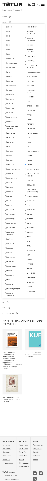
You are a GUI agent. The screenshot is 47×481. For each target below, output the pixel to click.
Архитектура (38, 445)
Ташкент (30, 228)
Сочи (29, 205)
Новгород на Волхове (32, 66)
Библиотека (8, 10)
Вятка (9, 146)
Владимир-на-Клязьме (12, 127)
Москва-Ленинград (11, 294)
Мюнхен (30, 45)
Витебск (10, 113)
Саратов (30, 180)
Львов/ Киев (11, 257)
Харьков (30, 264)
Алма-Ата (10, 58)
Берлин (10, 76)
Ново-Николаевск (33, 72)
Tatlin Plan (23, 452)
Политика (6, 459)
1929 (8, 40)
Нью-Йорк (30, 85)
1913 (8, 36)
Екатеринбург (12, 178)
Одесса (29, 101)
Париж (29, 115)
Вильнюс (10, 108)
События (36, 456)
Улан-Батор (31, 250)
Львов (9, 252)
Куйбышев (11, 228)
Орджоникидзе (32, 106)
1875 (8, 31)
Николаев (30, 56)
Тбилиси (30, 232)
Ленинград (11, 243)
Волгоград (11, 133)
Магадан (10, 262)
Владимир (11, 122)
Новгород (30, 61)
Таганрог (30, 214)
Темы (35, 441)
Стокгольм (31, 210)
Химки (29, 268)
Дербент (10, 160)
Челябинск (31, 277)
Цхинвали (31, 273)
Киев (9, 201)
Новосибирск (32, 76)
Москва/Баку (31, 27)
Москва (10, 284)
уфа (28, 255)
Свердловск (31, 185)
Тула (29, 246)
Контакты (6, 445)
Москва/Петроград (31, 39)
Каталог (23, 441)
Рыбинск (30, 155)
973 (8, 54)
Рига (28, 146)
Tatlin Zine (23, 456)
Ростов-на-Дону (33, 151)
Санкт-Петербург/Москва (33, 175)
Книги (21, 459)
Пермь (29, 119)
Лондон (10, 248)
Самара (18, 10)
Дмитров (10, 164)
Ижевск (10, 187)
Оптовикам (7, 456)
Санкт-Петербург (33, 169)
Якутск (29, 286)
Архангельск (12, 63)
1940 (8, 49)
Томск (29, 241)
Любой (9, 27)
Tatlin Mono (23, 449)
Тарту (29, 223)
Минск (9, 271)
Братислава (11, 85)
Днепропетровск (13, 169)
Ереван (9, 182)
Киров (9, 205)
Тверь (29, 237)
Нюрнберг (30, 97)
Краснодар (11, 219)
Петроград (31, 128)
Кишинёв (10, 210)
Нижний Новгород (30, 51)
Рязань (29, 160)
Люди (35, 459)
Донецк (10, 173)
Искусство (37, 449)
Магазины (7, 449)
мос (8, 280)
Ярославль (31, 291)
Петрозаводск (32, 133)
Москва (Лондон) (13, 289)
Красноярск (11, 223)
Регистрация (8, 463)
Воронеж (10, 142)
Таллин (30, 219)
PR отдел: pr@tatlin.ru (11, 479)
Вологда (10, 137)
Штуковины (24, 463)
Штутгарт (30, 282)
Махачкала (11, 266)
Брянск (9, 90)
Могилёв (10, 275)
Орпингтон (31, 110)
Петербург (30, 124)
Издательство (10, 441)
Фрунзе (29, 259)
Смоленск (31, 201)
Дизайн (36, 452)
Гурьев (9, 155)
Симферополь (32, 196)
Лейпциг (10, 239)
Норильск (30, 81)
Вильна (10, 103)
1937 (8, 45)
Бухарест (10, 94)
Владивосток (12, 117)
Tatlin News (23, 445)
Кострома (11, 214)
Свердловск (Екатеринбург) (32, 191)
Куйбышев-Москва (11, 233)
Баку (9, 72)
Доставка (6, 452)
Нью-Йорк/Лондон (31, 91)
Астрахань (11, 67)
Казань (9, 196)
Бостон (10, 81)
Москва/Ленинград (31, 32)
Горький (10, 151)
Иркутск (10, 192)
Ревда (29, 142)
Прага (29, 137)
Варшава (10, 99)
